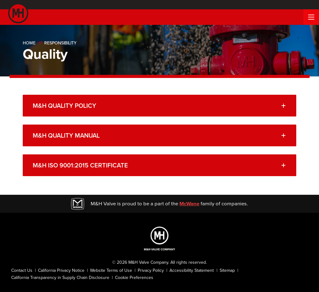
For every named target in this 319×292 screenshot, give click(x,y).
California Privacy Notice (61, 270)
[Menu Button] (311, 17)
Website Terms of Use (111, 270)
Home (29, 43)
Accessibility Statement (191, 270)
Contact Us (21, 270)
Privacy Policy (151, 270)
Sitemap (227, 270)
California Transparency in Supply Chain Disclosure (60, 277)
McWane (189, 204)
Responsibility (60, 43)
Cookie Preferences (134, 277)
